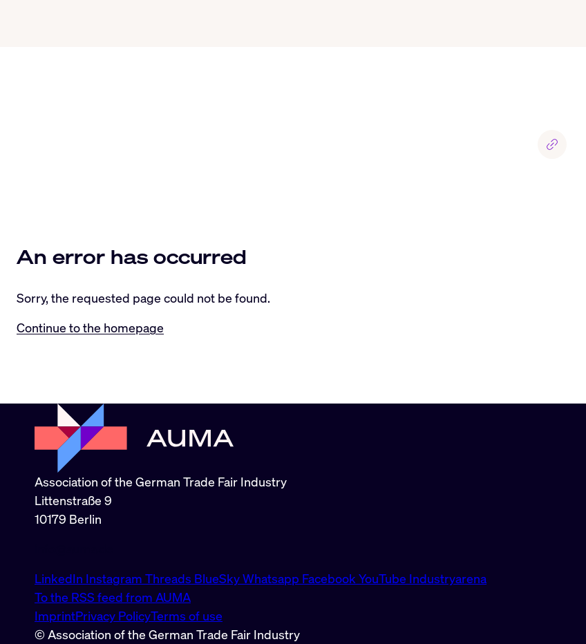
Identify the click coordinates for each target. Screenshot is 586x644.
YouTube (384, 578)
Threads (169, 578)
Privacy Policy (113, 615)
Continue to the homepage (90, 327)
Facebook (330, 578)
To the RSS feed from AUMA (113, 597)
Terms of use (187, 615)
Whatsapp (272, 578)
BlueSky (218, 578)
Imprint (55, 615)
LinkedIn (60, 578)
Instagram (115, 578)
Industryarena (447, 578)
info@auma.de (74, 548)
